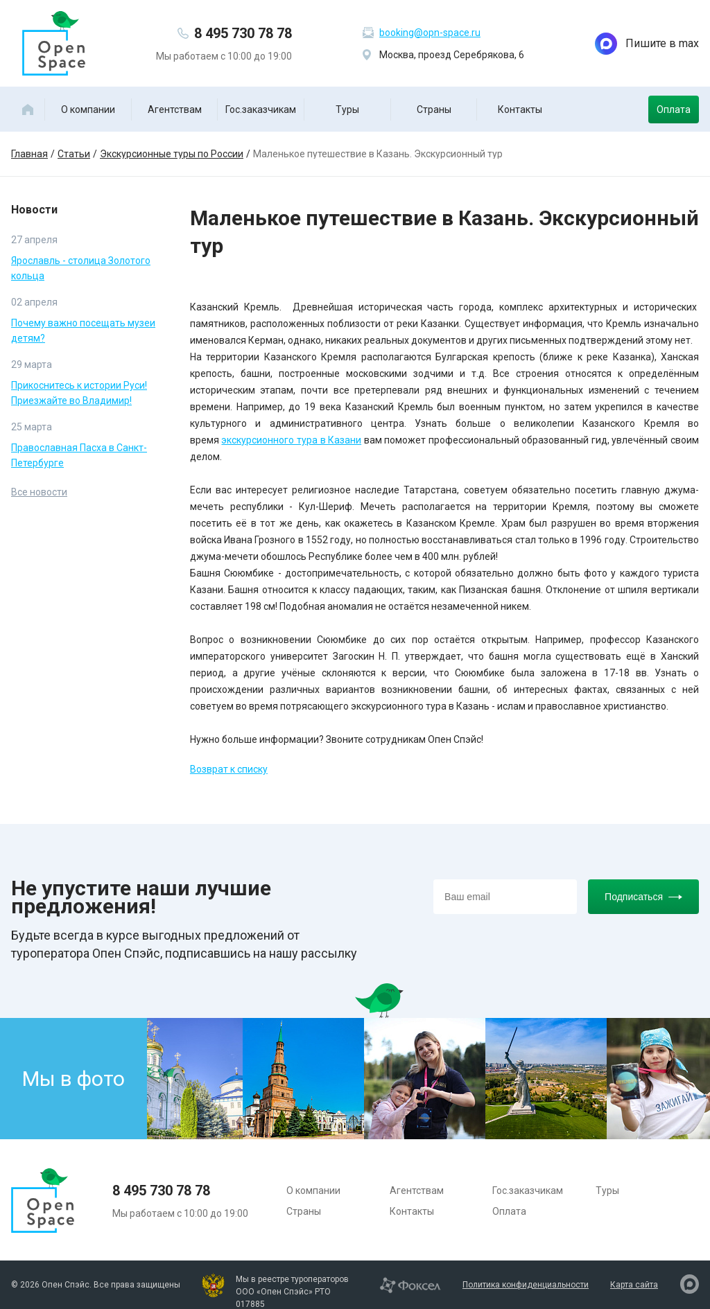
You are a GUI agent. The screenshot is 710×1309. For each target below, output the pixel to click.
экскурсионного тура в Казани (291, 440)
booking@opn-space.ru (429, 32)
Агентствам (175, 109)
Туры (347, 109)
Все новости (39, 492)
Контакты (520, 109)
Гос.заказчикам (260, 109)
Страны (434, 109)
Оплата (674, 109)
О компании (88, 109)
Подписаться (643, 896)
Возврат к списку (229, 769)
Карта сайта (634, 1285)
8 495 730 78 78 (243, 33)
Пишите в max (647, 44)
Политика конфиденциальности (525, 1285)
